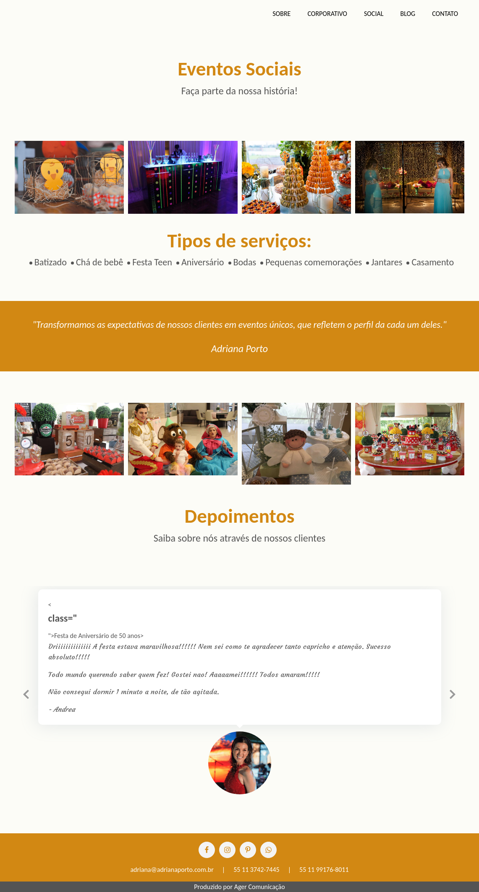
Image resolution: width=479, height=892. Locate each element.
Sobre (281, 14)
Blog (407, 14)
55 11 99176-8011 (324, 870)
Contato (445, 14)
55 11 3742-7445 (256, 870)
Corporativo (327, 14)
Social (374, 14)
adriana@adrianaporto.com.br (171, 870)
